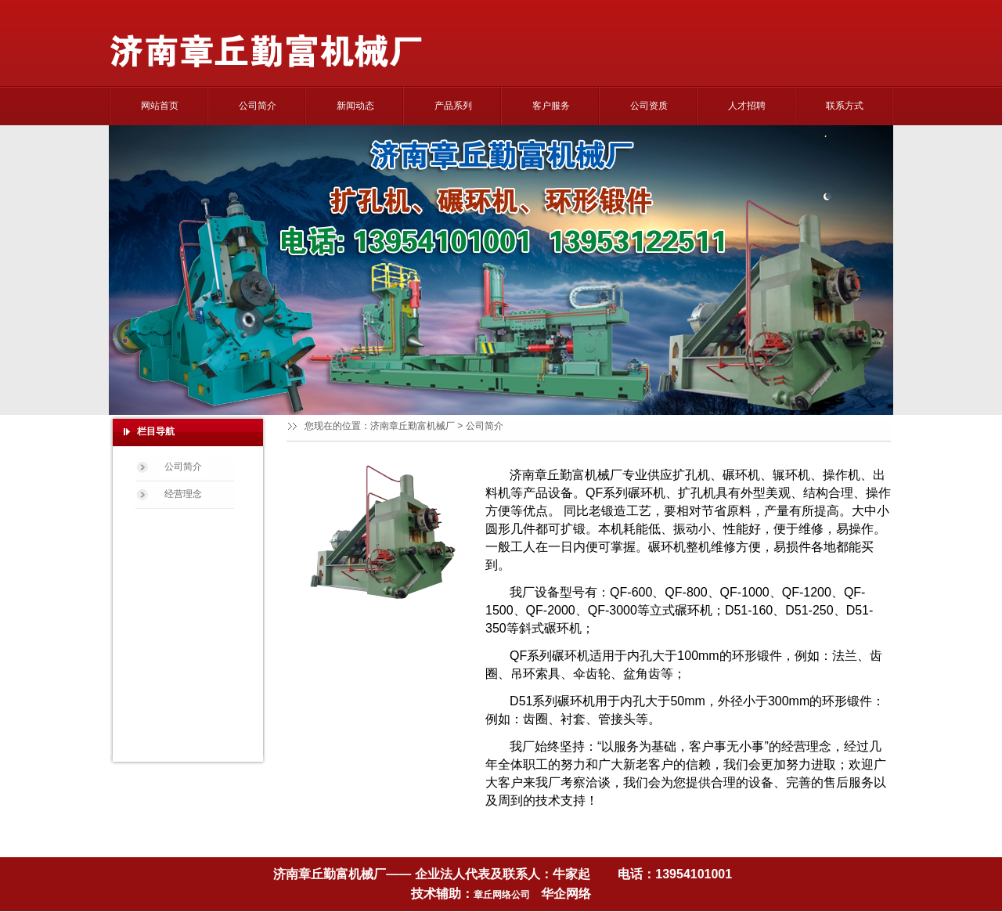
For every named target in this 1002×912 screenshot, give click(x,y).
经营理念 (183, 493)
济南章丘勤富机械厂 (412, 425)
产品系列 (453, 105)
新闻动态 (355, 105)
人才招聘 (747, 105)
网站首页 (159, 105)
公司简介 (257, 105)
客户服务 (551, 105)
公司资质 (649, 105)
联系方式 (844, 105)
